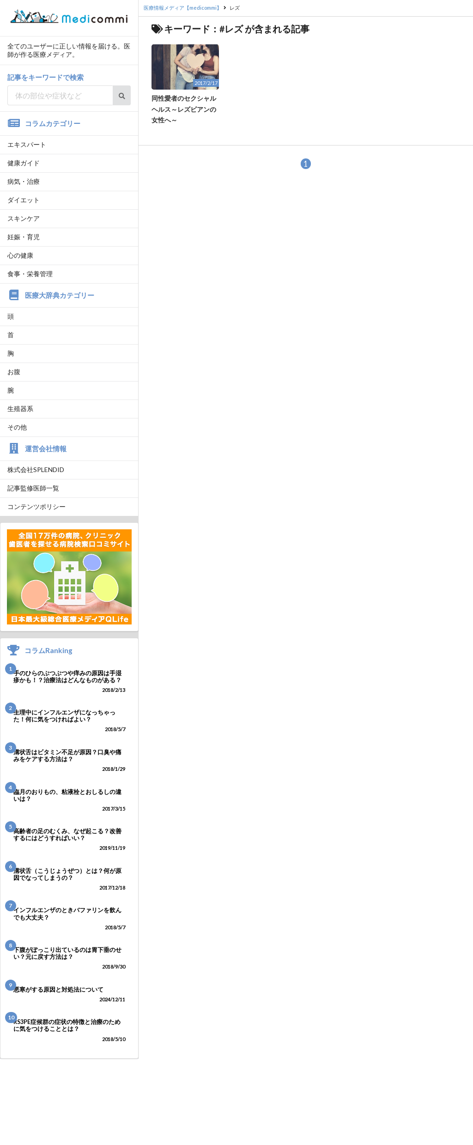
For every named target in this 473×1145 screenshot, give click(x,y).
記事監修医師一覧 (33, 488)
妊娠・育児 (23, 237)
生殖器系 (20, 408)
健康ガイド (23, 163)
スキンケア (23, 218)
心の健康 (20, 255)
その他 (17, 427)
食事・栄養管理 (30, 274)
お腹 (13, 372)
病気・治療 (23, 181)
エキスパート (26, 144)
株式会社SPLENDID (35, 469)
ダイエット (23, 200)
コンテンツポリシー (36, 506)
